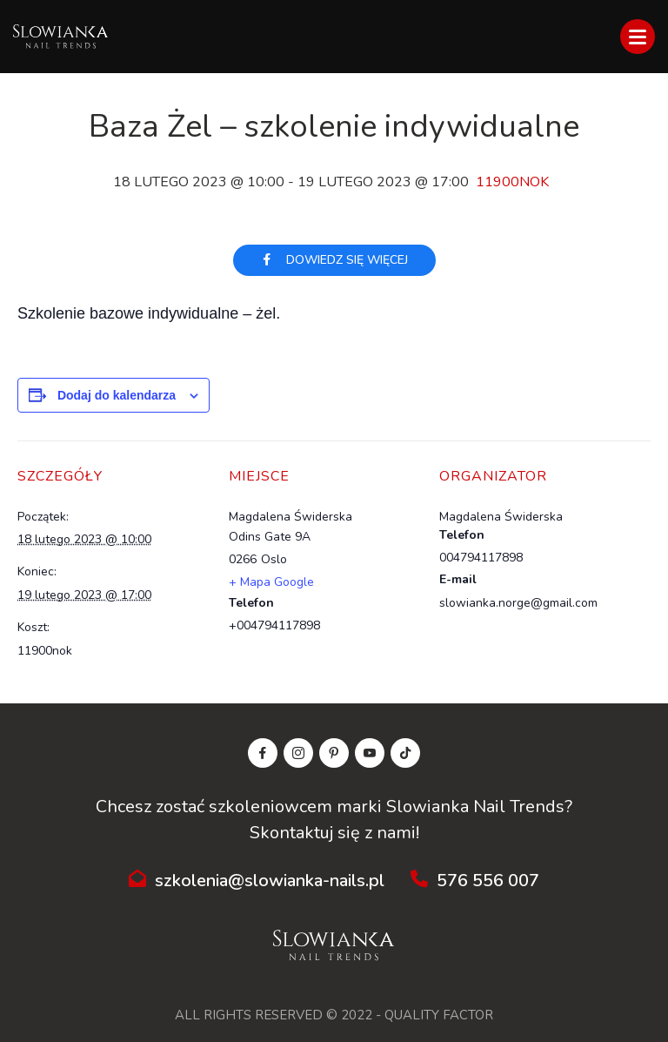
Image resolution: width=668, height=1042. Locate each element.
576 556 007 (475, 880)
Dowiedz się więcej (334, 260)
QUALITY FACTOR (438, 1015)
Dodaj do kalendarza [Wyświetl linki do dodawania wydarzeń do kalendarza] (116, 395)
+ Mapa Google (271, 582)
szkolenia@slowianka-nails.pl (256, 880)
